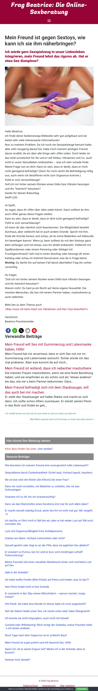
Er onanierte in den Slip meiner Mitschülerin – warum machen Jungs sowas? (45, 595)
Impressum (49, 685)
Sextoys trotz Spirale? (17, 659)
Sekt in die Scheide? (16, 572)
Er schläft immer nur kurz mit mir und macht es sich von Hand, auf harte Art (41, 413)
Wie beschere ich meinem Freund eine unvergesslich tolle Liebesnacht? (46, 465)
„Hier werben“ (45, 448)
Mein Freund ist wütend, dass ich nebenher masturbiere (48, 368)
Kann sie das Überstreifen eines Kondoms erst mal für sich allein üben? (46, 504)
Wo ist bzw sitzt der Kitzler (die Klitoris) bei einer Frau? (37, 479)
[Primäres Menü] (49, 21)
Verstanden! (82, 689)
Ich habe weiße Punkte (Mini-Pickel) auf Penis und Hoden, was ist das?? (47, 579)
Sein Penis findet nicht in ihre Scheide (27, 586)
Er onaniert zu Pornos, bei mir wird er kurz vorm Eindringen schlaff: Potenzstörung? (44, 553)
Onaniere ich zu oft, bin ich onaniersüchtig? (30, 496)
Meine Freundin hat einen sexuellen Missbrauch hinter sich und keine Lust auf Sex (48, 563)
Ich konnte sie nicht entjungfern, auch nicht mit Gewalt (37, 618)
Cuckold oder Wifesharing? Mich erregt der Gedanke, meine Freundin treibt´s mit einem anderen (48, 626)
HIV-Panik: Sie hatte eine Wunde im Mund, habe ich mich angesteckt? (45, 603)
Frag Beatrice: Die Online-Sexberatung (49, 8)
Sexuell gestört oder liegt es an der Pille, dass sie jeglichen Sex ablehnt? (47, 545)
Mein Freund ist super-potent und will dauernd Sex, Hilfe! (38, 642)
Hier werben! (67, 685)
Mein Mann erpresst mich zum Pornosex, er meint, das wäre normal (61, 419)
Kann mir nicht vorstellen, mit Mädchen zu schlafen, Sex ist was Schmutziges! (42, 488)
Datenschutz (30, 685)
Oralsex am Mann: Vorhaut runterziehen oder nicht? (35, 538)
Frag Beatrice (52, 681)
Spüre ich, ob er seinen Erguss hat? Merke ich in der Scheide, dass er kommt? (45, 651)
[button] (8, 330)
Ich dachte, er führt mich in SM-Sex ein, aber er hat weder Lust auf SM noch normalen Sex (49, 522)
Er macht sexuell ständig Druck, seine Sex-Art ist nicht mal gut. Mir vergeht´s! (48, 512)
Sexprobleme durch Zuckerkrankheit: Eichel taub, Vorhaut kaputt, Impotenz (48, 472)
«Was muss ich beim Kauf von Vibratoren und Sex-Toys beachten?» (46, 309)
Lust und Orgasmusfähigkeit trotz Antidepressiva (33, 531)
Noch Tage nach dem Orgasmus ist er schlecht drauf (36, 635)
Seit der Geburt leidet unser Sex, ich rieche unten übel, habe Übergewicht (47, 611)
